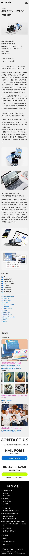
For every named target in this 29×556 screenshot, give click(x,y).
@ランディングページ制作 (7, 304)
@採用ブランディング (6, 314)
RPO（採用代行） (8, 279)
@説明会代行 (4, 319)
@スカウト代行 (5, 298)
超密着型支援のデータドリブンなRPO (11, 428)
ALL (5, 277)
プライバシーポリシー (8, 549)
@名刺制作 (4, 310)
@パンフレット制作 (6, 300)
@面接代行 (4, 321)
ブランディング (7, 287)
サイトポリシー (21, 549)
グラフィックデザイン (9, 283)
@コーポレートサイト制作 (7, 296)
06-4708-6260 (14, 467)
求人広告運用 (7, 291)
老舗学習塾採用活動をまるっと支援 (11, 363)
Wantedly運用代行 (9, 281)
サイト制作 (6, 285)
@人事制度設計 (5, 306)
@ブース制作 (4, 302)
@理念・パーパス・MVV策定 (8, 316)
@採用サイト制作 (5, 312)
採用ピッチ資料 (8, 289)
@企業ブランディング (6, 308)
